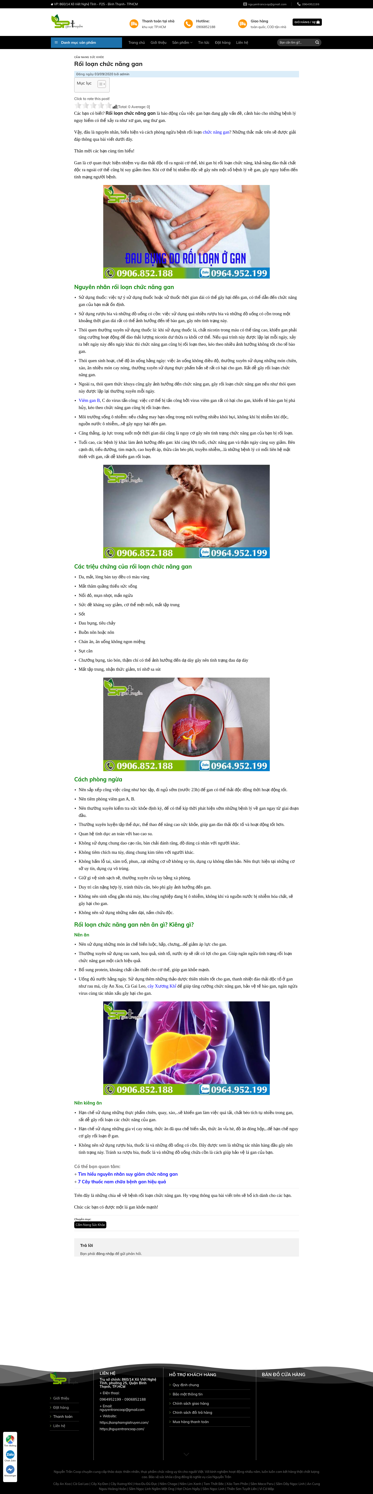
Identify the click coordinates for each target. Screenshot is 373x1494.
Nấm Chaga (169, 1484)
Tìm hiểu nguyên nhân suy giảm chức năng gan (128, 1174)
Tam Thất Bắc (214, 1484)
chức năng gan (216, 132)
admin (125, 74)
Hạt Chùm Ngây (189, 1489)
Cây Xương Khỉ (122, 1484)
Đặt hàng (223, 42)
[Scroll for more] (186, 1455)
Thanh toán (63, 1416)
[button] (99, 85)
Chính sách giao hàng (191, 1403)
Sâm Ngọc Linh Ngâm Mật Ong (152, 1489)
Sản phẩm (182, 42)
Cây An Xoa (62, 1484)
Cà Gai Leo (81, 1484)
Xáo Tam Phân (237, 1484)
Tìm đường (10, 1441)
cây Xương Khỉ (162, 986)
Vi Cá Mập (266, 1489)
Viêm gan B (89, 400)
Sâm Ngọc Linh (213, 1489)
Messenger (10, 1471)
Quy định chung (186, 1385)
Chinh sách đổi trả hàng (192, 1412)
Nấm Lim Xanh (191, 1484)
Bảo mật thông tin (188, 1394)
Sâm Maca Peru (262, 1484)
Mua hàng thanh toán (191, 1421)
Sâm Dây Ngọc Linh (290, 1484)
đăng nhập (105, 1253)
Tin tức (203, 42)
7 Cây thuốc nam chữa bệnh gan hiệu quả (122, 1181)
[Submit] (317, 42)
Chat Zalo (10, 1456)
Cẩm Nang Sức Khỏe (89, 57)
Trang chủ (136, 42)
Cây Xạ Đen (100, 1484)
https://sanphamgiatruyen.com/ (124, 1422)
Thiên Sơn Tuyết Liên (242, 1489)
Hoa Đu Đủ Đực (146, 1484)
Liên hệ (242, 42)
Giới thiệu (159, 42)
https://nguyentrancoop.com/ (122, 1429)
